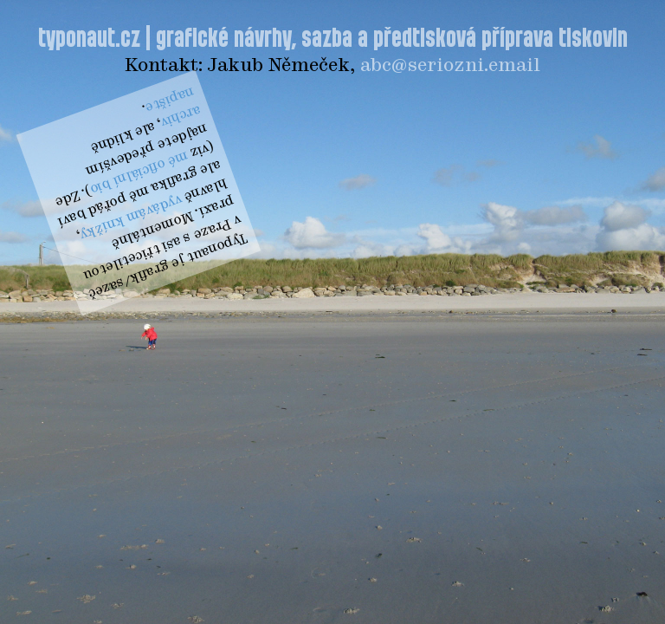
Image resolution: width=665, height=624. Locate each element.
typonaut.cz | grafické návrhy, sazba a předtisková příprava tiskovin (333, 39)
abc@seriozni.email (450, 66)
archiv (180, 116)
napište (169, 99)
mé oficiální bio (138, 172)
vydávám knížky (131, 216)
